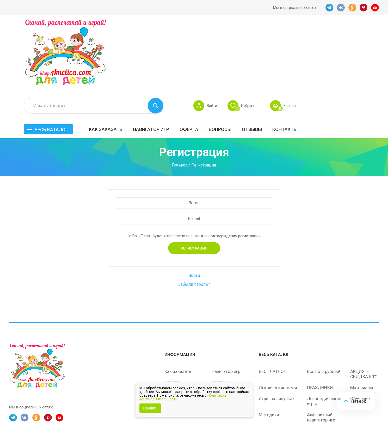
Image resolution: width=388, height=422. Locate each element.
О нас (217, 339)
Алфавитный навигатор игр (321, 352)
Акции (170, 328)
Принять (150, 408)
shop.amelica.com (89, 406)
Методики (269, 349)
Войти (288, 35)
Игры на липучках (276, 333)
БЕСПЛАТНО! (272, 306)
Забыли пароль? (194, 219)
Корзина (369, 35)
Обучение (360, 333)
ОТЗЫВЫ (332, 59)
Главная (179, 100)
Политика (174, 350)
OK (352, 7)
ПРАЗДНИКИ (320, 322)
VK (341, 7)
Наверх (358, 401)
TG (329, 7)
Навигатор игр (231, 59)
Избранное (328, 35)
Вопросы (299, 59)
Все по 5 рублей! (323, 306)
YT (375, 7)
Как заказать (185, 59)
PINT (364, 7)
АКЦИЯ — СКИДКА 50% (364, 309)
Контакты (364, 59)
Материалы (361, 322)
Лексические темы (278, 322)
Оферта (268, 59)
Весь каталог (131, 59)
